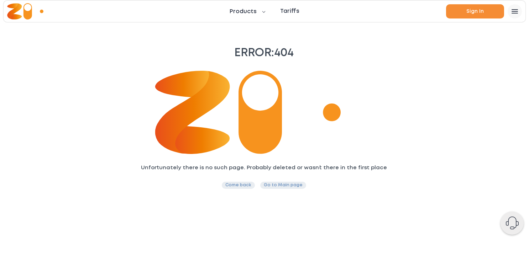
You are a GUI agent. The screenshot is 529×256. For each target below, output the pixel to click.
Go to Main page (283, 185)
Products (243, 11)
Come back (238, 185)
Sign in (475, 11)
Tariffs (289, 11)
